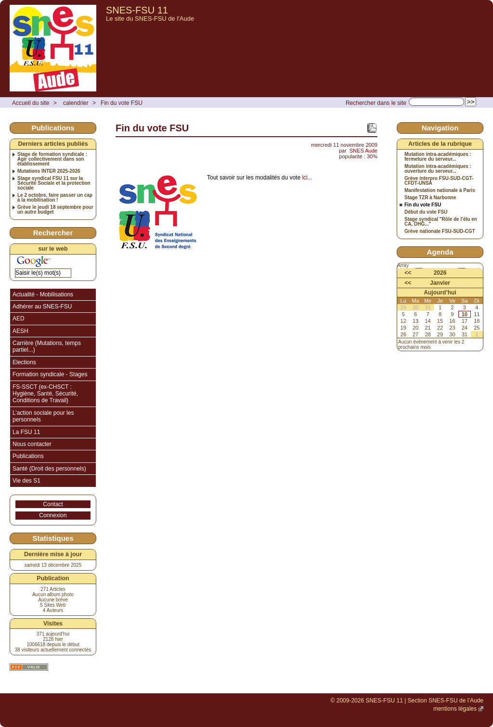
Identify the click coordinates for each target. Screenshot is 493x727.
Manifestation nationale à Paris (439, 190)
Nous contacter (32, 444)
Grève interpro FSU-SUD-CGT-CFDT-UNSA (438, 181)
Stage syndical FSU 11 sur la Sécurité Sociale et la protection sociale (54, 183)
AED (19, 318)
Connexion (52, 515)
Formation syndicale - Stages (50, 374)
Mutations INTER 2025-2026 (48, 171)
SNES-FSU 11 (137, 10)
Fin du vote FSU (122, 103)
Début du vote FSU (425, 212)
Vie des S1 (26, 480)
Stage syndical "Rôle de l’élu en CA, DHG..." (440, 222)
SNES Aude (363, 150)
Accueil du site (30, 103)
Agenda (440, 252)
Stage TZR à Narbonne (430, 197)
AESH (20, 331)
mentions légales (455, 708)
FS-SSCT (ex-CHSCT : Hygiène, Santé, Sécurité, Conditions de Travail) (45, 393)
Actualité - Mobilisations (43, 294)
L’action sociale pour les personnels (43, 416)
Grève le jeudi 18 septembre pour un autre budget (55, 210)
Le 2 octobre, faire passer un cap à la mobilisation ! (54, 198)
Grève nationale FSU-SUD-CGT (439, 231)
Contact (53, 504)
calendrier (76, 103)
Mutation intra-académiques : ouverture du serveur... (437, 169)
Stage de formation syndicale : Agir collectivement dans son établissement (52, 159)
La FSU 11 (26, 432)
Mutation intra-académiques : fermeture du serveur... (437, 157)
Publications (28, 456)
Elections (24, 362)
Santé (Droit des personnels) (49, 468)
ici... (307, 177)
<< (407, 272)
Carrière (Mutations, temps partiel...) (47, 346)
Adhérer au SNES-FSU (42, 306)
